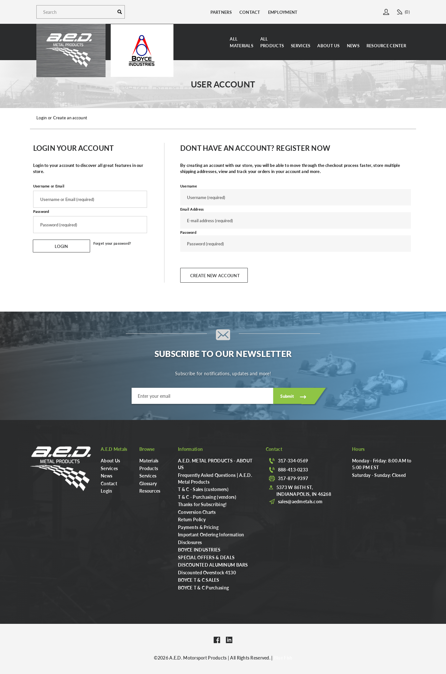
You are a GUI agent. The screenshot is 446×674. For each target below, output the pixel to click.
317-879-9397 (293, 478)
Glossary (148, 483)
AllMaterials (241, 42)
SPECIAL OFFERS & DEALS (206, 557)
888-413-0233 (293, 469)
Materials (149, 460)
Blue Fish (283, 657)
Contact (249, 12)
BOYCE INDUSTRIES (199, 549)
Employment (283, 12)
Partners (221, 12)
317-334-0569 (293, 460)
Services (300, 45)
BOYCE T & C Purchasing (203, 587)
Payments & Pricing (198, 527)
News (353, 45)
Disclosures (190, 542)
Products (148, 468)
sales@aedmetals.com (300, 501)
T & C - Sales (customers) (203, 489)
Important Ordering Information (211, 534)
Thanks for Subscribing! (202, 504)
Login (106, 490)
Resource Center (386, 45)
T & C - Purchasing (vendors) (207, 497)
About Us (328, 45)
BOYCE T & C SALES (198, 580)
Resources (150, 490)
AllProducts (272, 42)
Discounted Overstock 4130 (207, 572)
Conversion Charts (197, 512)
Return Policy (192, 519)
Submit (287, 396)
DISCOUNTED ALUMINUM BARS (213, 564)
